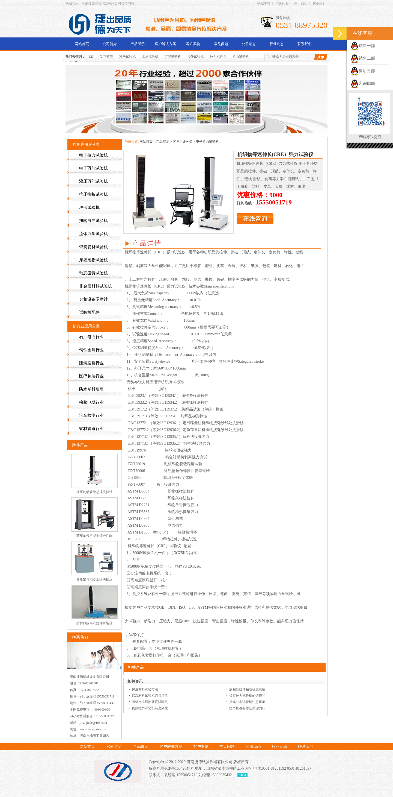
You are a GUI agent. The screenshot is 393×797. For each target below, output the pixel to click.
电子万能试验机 (93, 168)
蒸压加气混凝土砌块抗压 (94, 579)
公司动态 (249, 44)
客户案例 (193, 44)
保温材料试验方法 (145, 689)
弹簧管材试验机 (93, 247)
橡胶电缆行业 (91, 402)
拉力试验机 (241, 56)
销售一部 (362, 45)
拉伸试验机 (195, 56)
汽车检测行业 (91, 415)
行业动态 (277, 44)
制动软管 (106, 56)
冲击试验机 (127, 56)
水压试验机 (150, 56)
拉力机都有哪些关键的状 (247, 708)
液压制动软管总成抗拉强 (94, 492)
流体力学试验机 (93, 234)
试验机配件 (89, 312)
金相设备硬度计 (93, 299)
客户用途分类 (182, 141)
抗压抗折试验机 (93, 194)
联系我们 (319, 3)
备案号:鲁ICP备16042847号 (171, 768)
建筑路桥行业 (91, 363)
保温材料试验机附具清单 (150, 696)
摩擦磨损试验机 (93, 260)
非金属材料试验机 (95, 286)
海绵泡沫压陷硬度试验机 (150, 702)
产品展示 (137, 44)
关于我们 (300, 3)
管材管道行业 (91, 428)
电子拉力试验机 (207, 141)
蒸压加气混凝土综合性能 (94, 536)
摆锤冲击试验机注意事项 (247, 702)
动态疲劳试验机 (93, 273)
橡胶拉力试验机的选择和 (247, 696)
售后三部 (362, 71)
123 (91, 56)
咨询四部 (362, 83)
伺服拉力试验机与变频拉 (150, 708)
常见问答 (282, 3)
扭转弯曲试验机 (93, 220)
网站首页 (82, 44)
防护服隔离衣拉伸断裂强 (94, 623)
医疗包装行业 (91, 376)
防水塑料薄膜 (91, 389)
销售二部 (362, 58)
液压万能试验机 (93, 181)
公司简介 (110, 44)
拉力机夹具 (218, 56)
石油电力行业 (91, 337)
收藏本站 (263, 3)
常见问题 (221, 44)
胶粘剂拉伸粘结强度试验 (247, 689)
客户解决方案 (165, 44)
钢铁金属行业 (91, 350)
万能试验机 (173, 56)
